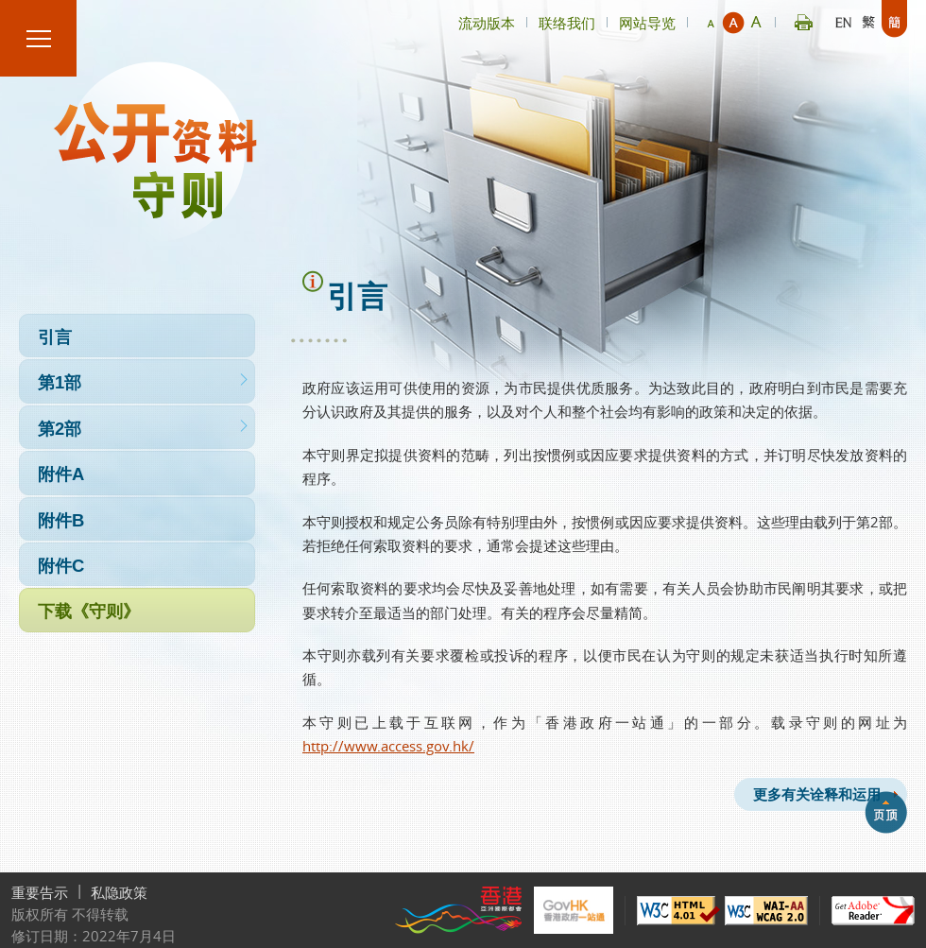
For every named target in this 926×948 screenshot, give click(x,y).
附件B (137, 521)
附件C (137, 566)
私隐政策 (119, 892)
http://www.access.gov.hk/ (388, 745)
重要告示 (39, 892)
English (843, 19)
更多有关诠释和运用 (816, 794)
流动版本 (486, 22)
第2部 (137, 429)
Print (803, 19)
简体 (894, 19)
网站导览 (647, 22)
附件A (137, 475)
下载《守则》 (137, 612)
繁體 (869, 19)
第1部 (137, 383)
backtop (886, 811)
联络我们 (567, 22)
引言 (137, 338)
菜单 (38, 38)
